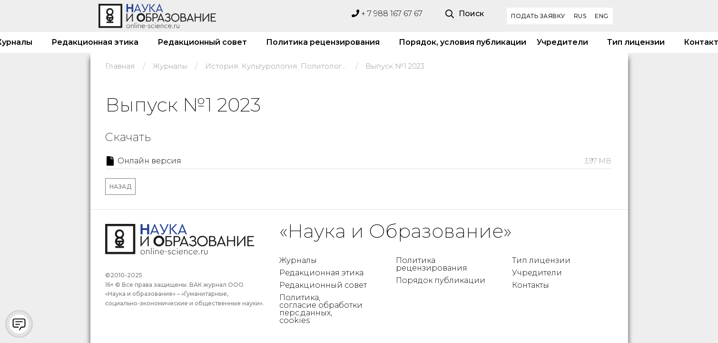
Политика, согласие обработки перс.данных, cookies (321, 309)
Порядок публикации (440, 280)
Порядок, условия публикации (458, 42)
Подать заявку (538, 16)
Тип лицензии (636, 42)
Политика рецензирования (323, 42)
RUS (580, 16)
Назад (120, 186)
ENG (602, 16)
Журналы (298, 260)
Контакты (530, 285)
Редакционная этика (94, 42)
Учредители (562, 42)
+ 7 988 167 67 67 (387, 13)
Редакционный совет (202, 42)
